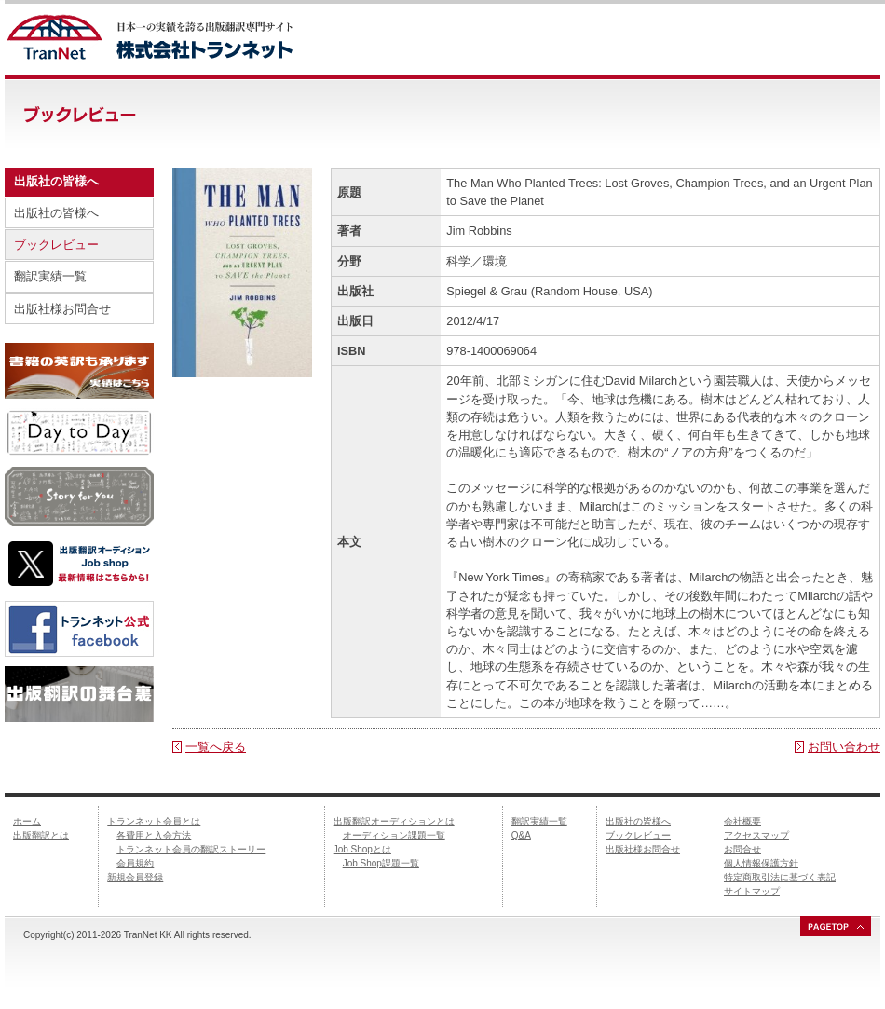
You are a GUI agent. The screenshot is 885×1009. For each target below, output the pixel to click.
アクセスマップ (756, 835)
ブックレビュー (56, 245)
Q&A (521, 835)
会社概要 (742, 821)
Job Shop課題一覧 (381, 863)
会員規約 (135, 863)
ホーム (27, 821)
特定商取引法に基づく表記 (780, 877)
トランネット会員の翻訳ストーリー (191, 849)
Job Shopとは (362, 849)
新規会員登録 (135, 877)
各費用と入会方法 (153, 835)
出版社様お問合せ (62, 309)
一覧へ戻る (215, 747)
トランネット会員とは (153, 821)
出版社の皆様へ (56, 213)
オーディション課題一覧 (394, 835)
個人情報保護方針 (761, 863)
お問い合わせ (844, 747)
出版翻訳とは (41, 835)
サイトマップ (752, 891)
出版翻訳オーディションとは (394, 821)
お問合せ (742, 849)
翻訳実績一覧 (50, 276)
